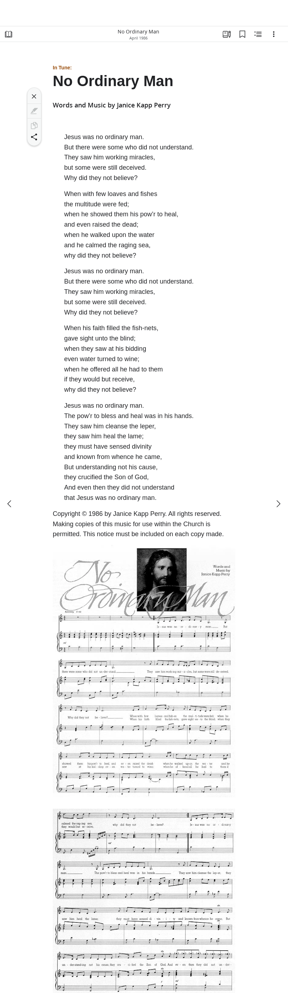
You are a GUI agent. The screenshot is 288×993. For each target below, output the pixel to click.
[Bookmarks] (242, 34)
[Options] (274, 34)
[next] (278, 504)
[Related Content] (258, 34)
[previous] (10, 504)
